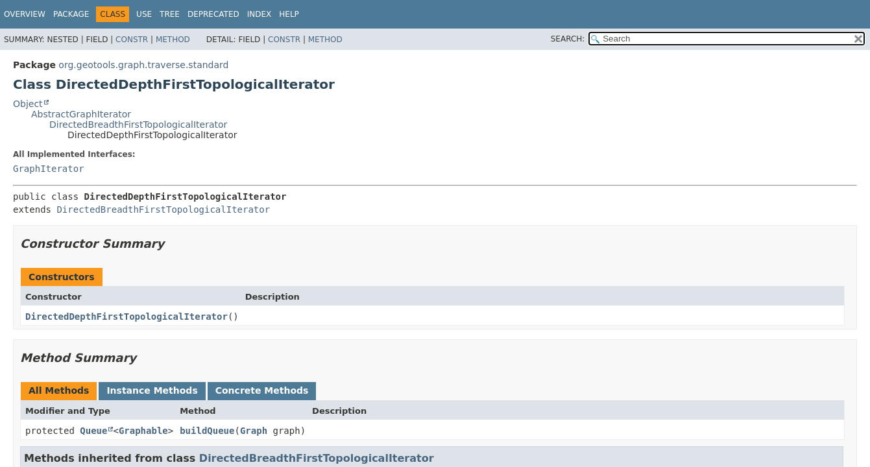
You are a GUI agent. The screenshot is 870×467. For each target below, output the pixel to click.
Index (259, 14)
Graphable (143, 430)
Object (28, 104)
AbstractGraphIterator (81, 114)
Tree (170, 14)
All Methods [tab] (59, 390)
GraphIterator (48, 168)
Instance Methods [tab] (151, 390)
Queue (93, 430)
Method (173, 39)
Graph (253, 430)
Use (144, 14)
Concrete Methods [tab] (262, 390)
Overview (24, 14)
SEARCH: (568, 38)
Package (71, 14)
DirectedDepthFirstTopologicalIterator (126, 316)
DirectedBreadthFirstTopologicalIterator (138, 124)
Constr (131, 39)
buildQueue (207, 430)
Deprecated (213, 14)
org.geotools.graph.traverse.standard (143, 65)
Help (289, 14)
